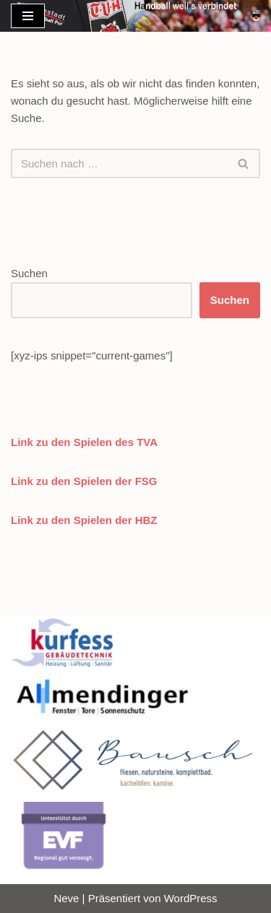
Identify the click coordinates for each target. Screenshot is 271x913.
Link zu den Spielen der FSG (84, 481)
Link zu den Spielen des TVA (84, 442)
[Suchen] (119, 163)
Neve (66, 898)
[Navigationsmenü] (28, 16)
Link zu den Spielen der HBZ (84, 520)
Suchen (29, 273)
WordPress (191, 898)
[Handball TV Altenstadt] (256, 16)
